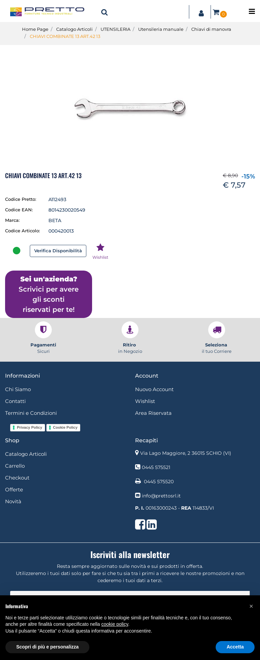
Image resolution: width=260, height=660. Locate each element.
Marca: (12, 220)
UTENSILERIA (115, 29)
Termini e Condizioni (31, 413)
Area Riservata (153, 413)
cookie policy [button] (114, 624)
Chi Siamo (18, 389)
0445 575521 (156, 467)
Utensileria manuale (160, 29)
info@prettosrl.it (161, 496)
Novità (13, 501)
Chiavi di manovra (211, 29)
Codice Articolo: (22, 230)
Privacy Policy (29, 427)
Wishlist (145, 401)
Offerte (14, 489)
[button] (104, 12)
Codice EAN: (19, 209)
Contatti (15, 401)
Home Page (35, 29)
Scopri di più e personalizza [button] (47, 647)
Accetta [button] (235, 647)
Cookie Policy (65, 427)
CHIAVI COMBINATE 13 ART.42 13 (65, 36)
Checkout (17, 477)
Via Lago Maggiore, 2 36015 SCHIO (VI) (185, 453)
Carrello (15, 466)
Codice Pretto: (20, 199)
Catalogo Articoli (74, 29)
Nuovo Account (154, 389)
